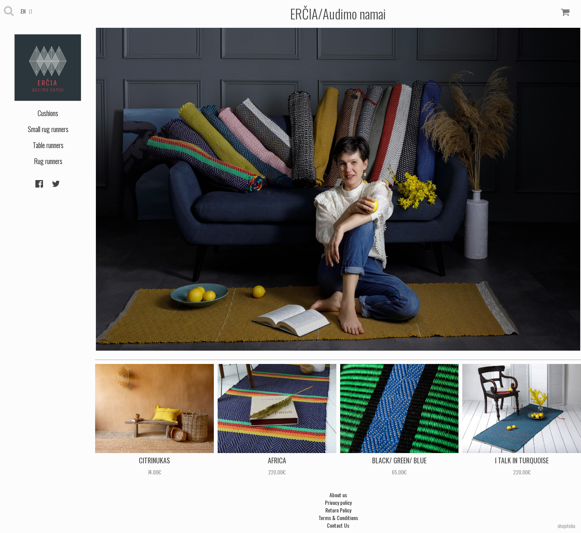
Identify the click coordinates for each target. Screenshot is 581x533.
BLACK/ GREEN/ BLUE (399, 460)
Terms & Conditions (338, 518)
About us (338, 495)
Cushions (48, 113)
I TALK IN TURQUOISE (522, 460)
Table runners (48, 145)
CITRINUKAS (154, 460)
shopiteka (566, 526)
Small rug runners (48, 129)
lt (30, 11)
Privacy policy (338, 502)
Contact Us (338, 525)
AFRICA (277, 460)
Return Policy (338, 510)
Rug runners (48, 161)
